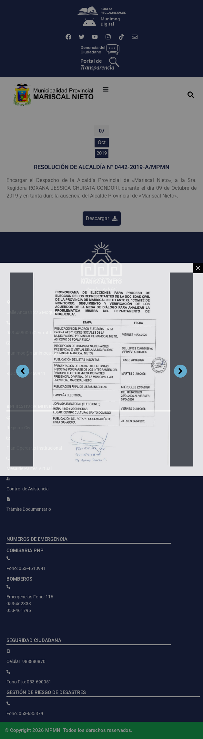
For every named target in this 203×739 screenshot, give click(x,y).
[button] (106, 89)
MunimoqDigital (110, 21)
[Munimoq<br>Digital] (89, 22)
